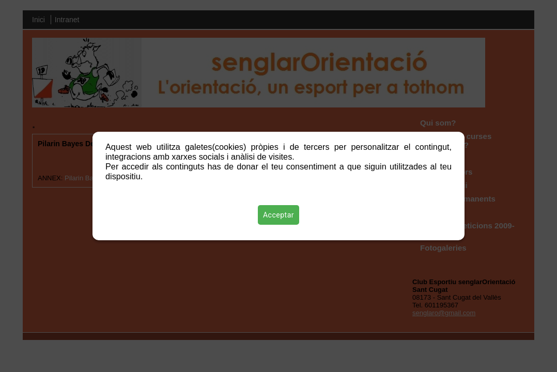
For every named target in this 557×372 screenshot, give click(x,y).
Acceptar (278, 215)
